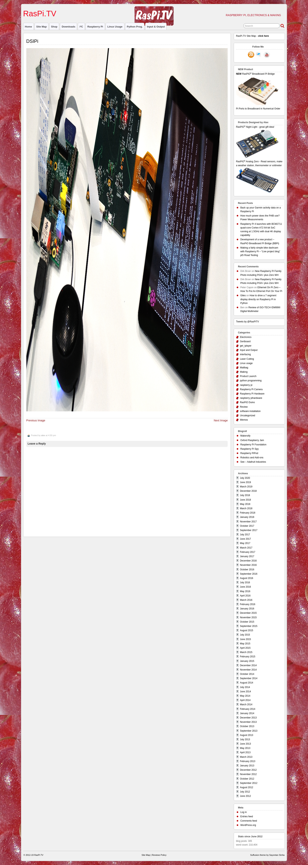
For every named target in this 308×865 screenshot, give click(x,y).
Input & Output (156, 26)
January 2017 (247, 556)
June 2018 (245, 499)
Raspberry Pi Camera (251, 389)
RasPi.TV (39, 13)
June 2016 (245, 586)
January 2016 (247, 608)
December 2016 (248, 560)
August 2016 (246, 578)
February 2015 (247, 656)
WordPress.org (248, 825)
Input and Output (248, 350)
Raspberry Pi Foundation (253, 444)
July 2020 (245, 478)
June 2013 (245, 743)
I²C (81, 26)
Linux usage (115, 26)
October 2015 (247, 621)
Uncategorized (247, 415)
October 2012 (247, 778)
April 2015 (245, 648)
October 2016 (247, 569)
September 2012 (248, 783)
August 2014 (246, 682)
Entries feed (246, 816)
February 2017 (247, 552)
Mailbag (244, 367)
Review (244, 406)
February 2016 (247, 604)
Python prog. (135, 26)
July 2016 (245, 582)
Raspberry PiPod (249, 453)
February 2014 (247, 709)
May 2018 (245, 504)
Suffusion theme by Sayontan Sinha (267, 855)
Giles (243, 295)
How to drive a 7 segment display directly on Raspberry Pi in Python (258, 299)
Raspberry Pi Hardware (252, 393)
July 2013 (245, 739)
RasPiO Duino (247, 402)
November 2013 (248, 722)
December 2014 (248, 665)
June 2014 (245, 691)
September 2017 (248, 530)
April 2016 (245, 595)
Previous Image (35, 420)
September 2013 (248, 730)
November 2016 (248, 565)
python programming (250, 380)
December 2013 (248, 717)
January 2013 (247, 765)
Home (28, 26)
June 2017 (245, 539)
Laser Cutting (247, 359)
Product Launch (248, 376)
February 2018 (247, 512)
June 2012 (245, 796)
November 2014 (248, 669)
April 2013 (245, 752)
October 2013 (247, 726)
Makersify (245, 435)
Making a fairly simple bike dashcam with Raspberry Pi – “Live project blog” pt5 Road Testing (260, 251)
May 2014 (245, 695)
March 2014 (246, 704)
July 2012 (245, 791)
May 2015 (245, 643)
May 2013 (245, 748)
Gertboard (245, 341)
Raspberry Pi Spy (249, 449)
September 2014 (248, 678)
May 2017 (245, 543)
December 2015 (248, 613)
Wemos (244, 419)
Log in (243, 812)
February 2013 (247, 761)
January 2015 (247, 661)
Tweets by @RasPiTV (247, 321)
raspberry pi (95, 26)
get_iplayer (245, 345)
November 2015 (248, 617)
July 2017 (245, 534)
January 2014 (247, 713)
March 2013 (246, 757)
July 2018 (245, 495)
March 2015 (246, 652)
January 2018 (247, 517)
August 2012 (246, 787)
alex (43, 435)
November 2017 (248, 521)
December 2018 (248, 491)
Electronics (245, 337)
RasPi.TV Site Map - (252, 36)
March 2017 (246, 547)
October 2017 (247, 526)
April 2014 (245, 700)
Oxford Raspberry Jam (252, 440)
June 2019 (245, 482)
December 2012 (248, 770)
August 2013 (246, 735)
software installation (250, 411)
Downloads (68, 26)
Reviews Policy (159, 855)
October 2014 (247, 674)
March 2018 (246, 508)
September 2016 (248, 573)
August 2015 (246, 630)
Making (244, 372)
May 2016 (245, 591)
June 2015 (245, 639)
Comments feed (248, 820)
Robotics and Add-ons (251, 457)
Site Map (41, 26)
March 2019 (246, 486)
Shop (54, 26)
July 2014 (245, 687)
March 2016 (246, 600)
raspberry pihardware (251, 398)
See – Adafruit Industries (253, 461)
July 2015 (245, 634)
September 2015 (248, 626)
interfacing (245, 354)
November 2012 (248, 774)
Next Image (221, 420)
